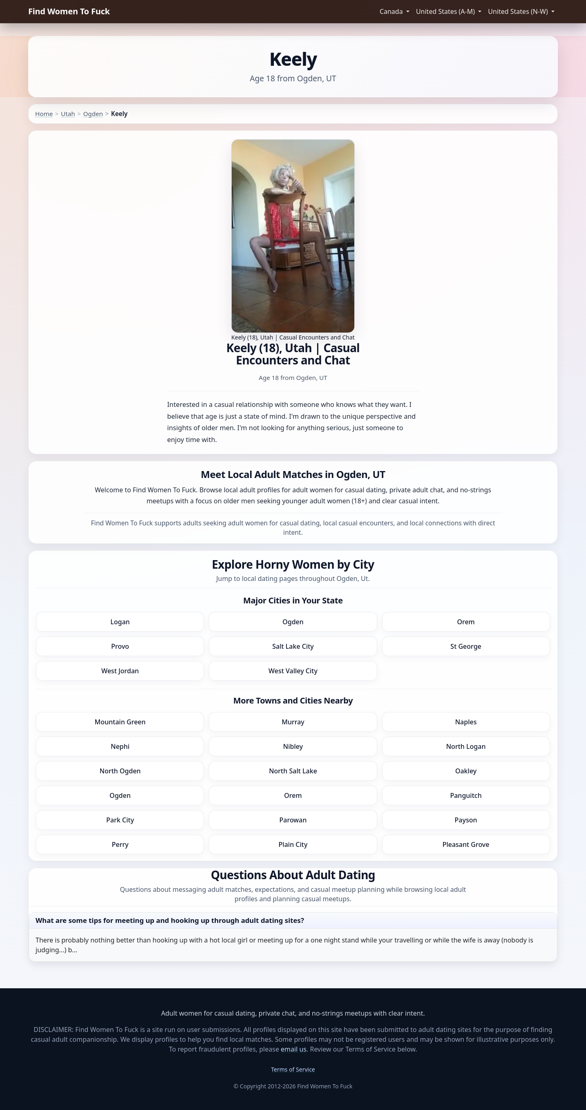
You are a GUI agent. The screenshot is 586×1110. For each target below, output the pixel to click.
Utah (68, 113)
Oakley (465, 770)
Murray (293, 721)
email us (293, 1049)
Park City (120, 819)
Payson (466, 819)
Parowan (293, 819)
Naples (466, 721)
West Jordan (120, 670)
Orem (465, 621)
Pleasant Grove (466, 844)
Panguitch (465, 795)
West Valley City (293, 670)
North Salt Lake (293, 770)
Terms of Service (293, 1069)
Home (44, 113)
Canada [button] (392, 11)
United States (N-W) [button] (519, 11)
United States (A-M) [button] (446, 11)
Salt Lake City (293, 646)
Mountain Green (120, 721)
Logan (120, 621)
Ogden (93, 113)
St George (465, 646)
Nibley (293, 746)
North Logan (466, 746)
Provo (120, 646)
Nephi (120, 746)
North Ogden (120, 770)
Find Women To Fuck (69, 11)
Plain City (293, 844)
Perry (120, 844)
